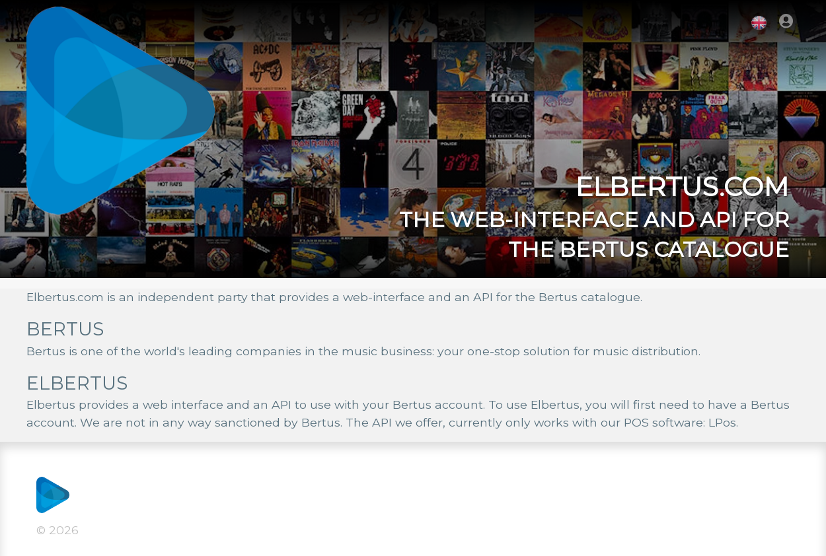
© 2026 (57, 530)
